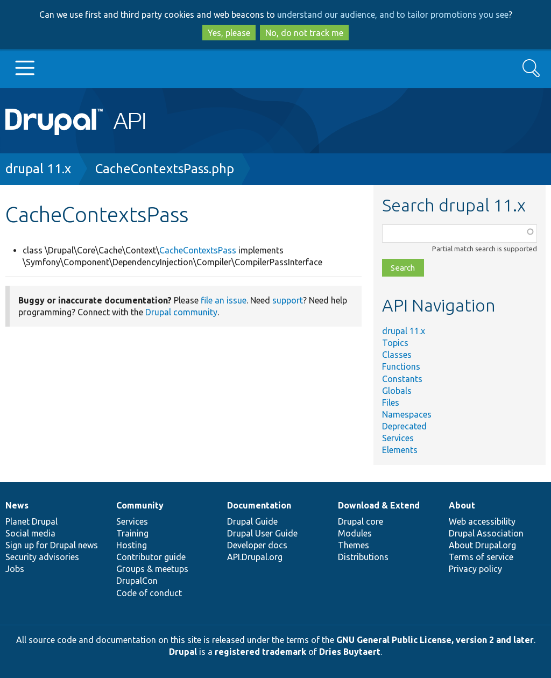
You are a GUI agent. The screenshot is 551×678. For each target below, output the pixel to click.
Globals (397, 391)
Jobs (14, 569)
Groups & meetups (152, 569)
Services (398, 438)
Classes (397, 354)
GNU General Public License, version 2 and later (435, 640)
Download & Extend (379, 505)
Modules (355, 533)
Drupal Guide (252, 521)
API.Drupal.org (254, 557)
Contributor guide (151, 557)
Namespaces (407, 414)
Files (390, 402)
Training (132, 533)
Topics (395, 343)
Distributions (363, 557)
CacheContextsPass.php (164, 168)
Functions (401, 366)
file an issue (223, 300)
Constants (402, 379)
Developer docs (257, 545)
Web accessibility (482, 521)
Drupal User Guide (262, 533)
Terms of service (481, 557)
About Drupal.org (482, 545)
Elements (400, 450)
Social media (30, 533)
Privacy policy (475, 569)
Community (140, 505)
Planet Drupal (31, 521)
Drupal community (181, 312)
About (462, 505)
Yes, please (229, 33)
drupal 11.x (38, 168)
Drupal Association (486, 533)
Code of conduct (149, 593)
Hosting (131, 545)
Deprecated (404, 426)
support (287, 300)
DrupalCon (137, 580)
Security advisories (42, 557)
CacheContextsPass (197, 250)
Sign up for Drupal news (51, 545)
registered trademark (260, 651)
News (17, 505)
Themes (353, 545)
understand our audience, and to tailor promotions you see (392, 14)
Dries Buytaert (349, 651)
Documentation (259, 505)
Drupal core (360, 521)
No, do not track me (304, 33)
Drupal (183, 651)
